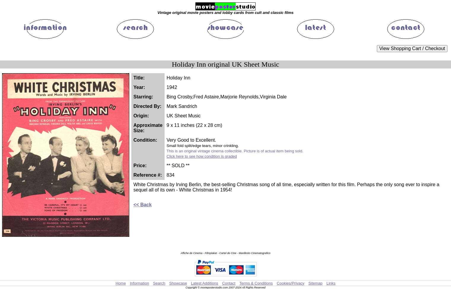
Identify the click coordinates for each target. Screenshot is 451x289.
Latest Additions (204, 283)
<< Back (142, 204)
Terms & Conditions (256, 283)
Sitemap (315, 283)
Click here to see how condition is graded (202, 156)
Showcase (178, 283)
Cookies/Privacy (290, 283)
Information (139, 283)
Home (121, 283)
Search (159, 283)
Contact (228, 283)
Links (330, 283)
